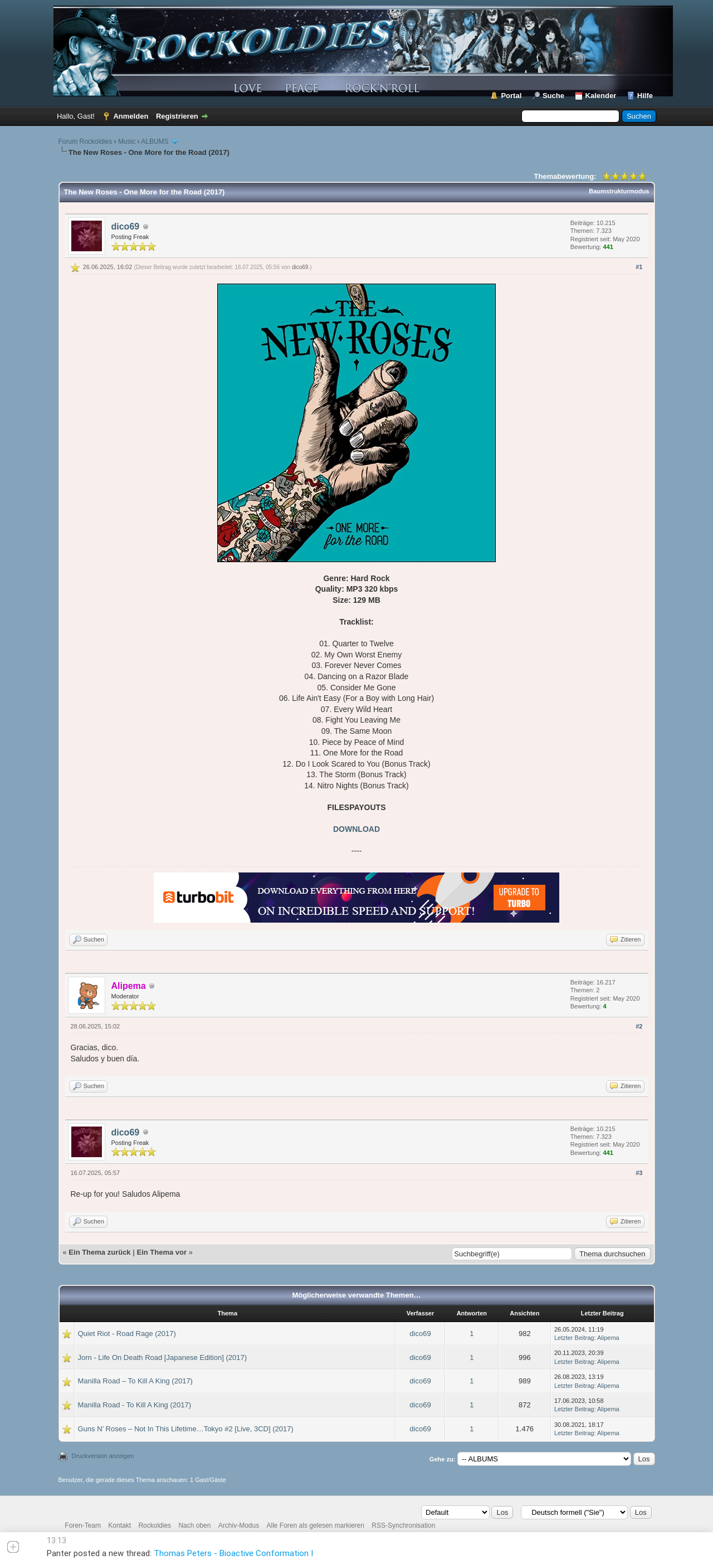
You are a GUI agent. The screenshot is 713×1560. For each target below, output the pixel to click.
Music (126, 141)
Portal (511, 95)
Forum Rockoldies (85, 141)
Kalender (601, 95)
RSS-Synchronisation (403, 1525)
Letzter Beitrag (574, 1337)
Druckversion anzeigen (103, 1455)
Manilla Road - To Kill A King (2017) (135, 1405)
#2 (639, 1026)
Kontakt (119, 1525)
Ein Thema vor (161, 1252)
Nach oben (194, 1525)
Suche (553, 95)
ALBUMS (154, 141)
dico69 (125, 226)
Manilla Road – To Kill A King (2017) (135, 1381)
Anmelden (130, 116)
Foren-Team (83, 1525)
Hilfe (645, 95)
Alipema (608, 1337)
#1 (639, 267)
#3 (639, 1172)
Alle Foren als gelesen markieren (315, 1525)
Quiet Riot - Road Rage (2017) (127, 1333)
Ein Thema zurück (99, 1252)
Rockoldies (154, 1525)
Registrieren (177, 116)
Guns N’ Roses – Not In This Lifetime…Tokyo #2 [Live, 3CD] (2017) (186, 1429)
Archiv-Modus (238, 1525)
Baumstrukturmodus (619, 191)
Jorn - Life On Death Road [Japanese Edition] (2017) (162, 1357)
